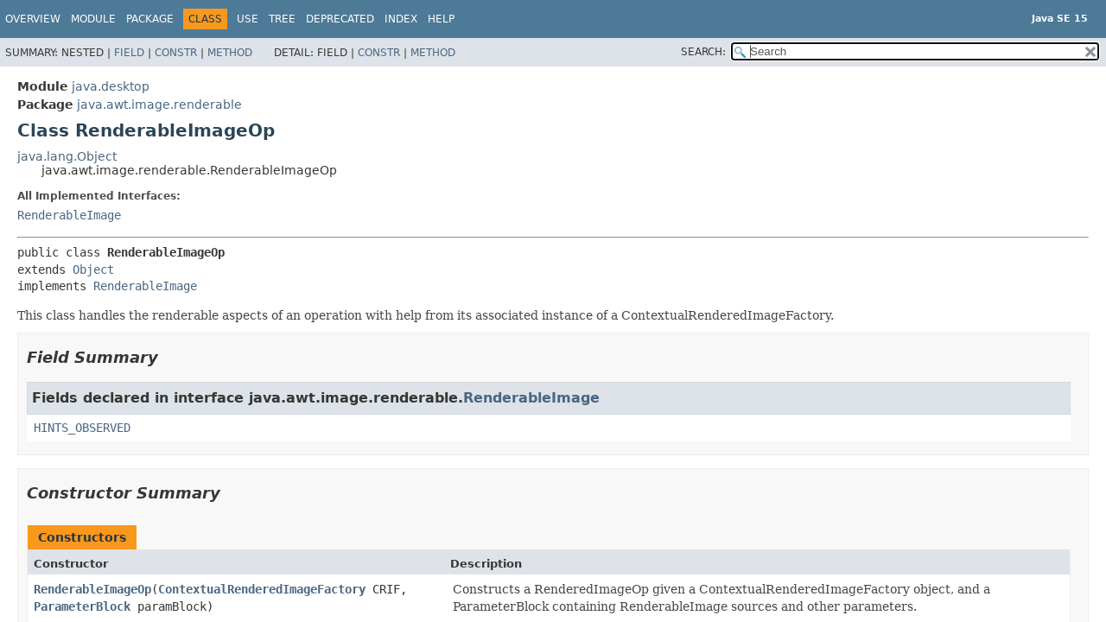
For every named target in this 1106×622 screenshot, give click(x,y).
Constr (176, 53)
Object (93, 269)
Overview (32, 19)
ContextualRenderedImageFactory (261, 589)
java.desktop (110, 86)
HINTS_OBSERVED (82, 428)
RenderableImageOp (92, 589)
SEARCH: (703, 52)
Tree (282, 19)
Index (401, 19)
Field (129, 53)
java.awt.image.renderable (159, 104)
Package (150, 19)
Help (441, 19)
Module (93, 19)
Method (229, 53)
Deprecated (340, 19)
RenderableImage (69, 215)
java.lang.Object (67, 156)
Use (247, 19)
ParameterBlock (82, 606)
